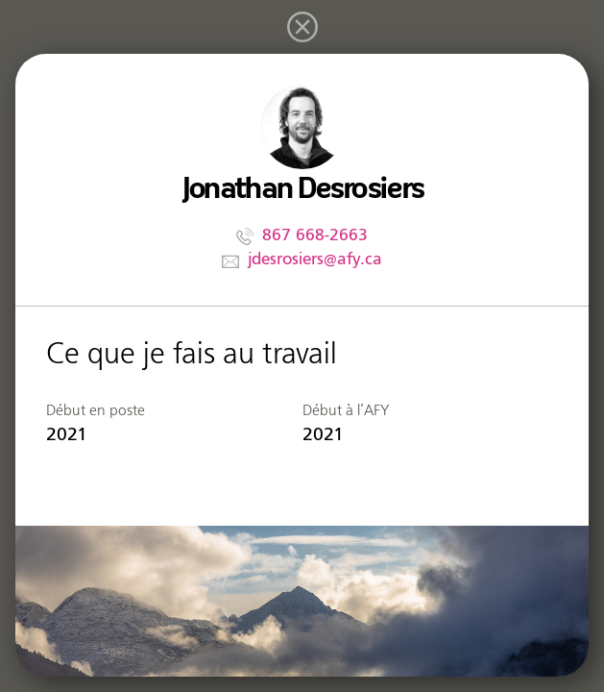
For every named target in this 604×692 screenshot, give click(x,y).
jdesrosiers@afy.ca (315, 259)
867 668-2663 (315, 235)
